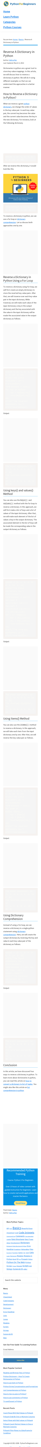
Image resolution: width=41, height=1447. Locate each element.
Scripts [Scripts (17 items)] (26, 1265)
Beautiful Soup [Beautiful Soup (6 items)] (27, 1228)
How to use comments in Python (15, 1397)
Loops (5, 1318)
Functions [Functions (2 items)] (15, 1252)
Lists (5, 1315)
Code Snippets (8, 1300)
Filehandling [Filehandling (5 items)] (25, 1249)
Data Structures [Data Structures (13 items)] (17, 1238)
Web (5, 1337)
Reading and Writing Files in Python (16, 1372)
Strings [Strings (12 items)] (9, 1268)
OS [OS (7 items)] (18, 1258)
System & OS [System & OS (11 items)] (18, 1268)
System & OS (8, 1333)
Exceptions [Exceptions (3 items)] (17, 1249)
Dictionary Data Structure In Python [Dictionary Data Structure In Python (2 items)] (16, 1245)
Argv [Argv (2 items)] (11, 1228)
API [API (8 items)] (8, 1228)
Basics (14, 1209)
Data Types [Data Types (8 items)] (29, 1239)
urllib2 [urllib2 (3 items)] (25, 1269)
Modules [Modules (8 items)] (20, 1255)
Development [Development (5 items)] (15, 1242)
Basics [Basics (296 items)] (17, 1227)
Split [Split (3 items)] (30, 1265)
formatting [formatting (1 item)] (9, 1252)
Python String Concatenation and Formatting (20, 1386)
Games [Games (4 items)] (20, 1252)
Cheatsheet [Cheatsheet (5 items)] (10, 1232)
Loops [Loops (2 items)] (8, 1255)
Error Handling (8, 1311)
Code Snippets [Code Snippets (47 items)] (26, 1231)
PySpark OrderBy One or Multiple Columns (19, 1416)
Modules (6, 1322)
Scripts (6, 1326)
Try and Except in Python (12, 1401)
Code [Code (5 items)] (16, 1232)
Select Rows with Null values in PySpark (18, 1420)
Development (8, 1304)
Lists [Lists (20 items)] (32, 1251)
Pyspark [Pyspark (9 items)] (24, 1258)
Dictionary (7, 1307)
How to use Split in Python (13, 1382)
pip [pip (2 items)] (20, 1258)
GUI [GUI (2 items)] (24, 1252)
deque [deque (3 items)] (8, 1242)
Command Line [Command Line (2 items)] (11, 1236)
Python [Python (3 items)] (30, 1259)
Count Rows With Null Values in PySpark (18, 1412)
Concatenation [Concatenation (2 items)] (29, 1236)
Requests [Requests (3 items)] (19, 1265)
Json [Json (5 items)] (27, 1252)
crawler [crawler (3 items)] (9, 1239)
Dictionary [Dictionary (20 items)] (25, 1242)
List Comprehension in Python (14, 1389)
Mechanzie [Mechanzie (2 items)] (13, 1255)
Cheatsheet (7, 1296)
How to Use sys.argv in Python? (14, 1393)
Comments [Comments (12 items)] (20, 1235)
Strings (6, 1330)
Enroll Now (20, 1202)
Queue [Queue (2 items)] (14, 1265)
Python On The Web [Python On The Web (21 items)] (16, 1261)
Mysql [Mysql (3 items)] (14, 1259)
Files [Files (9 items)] (31, 1249)
